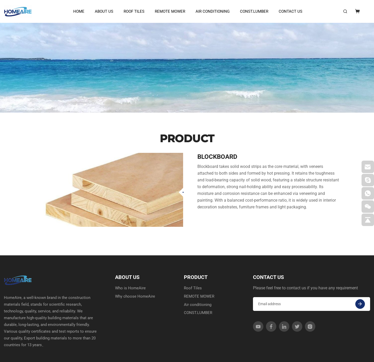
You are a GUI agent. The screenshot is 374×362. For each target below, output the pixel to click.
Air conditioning (211, 11)
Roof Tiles (132, 11)
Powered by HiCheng (119, 355)
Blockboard (217, 137)
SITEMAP (354, 355)
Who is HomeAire (130, 269)
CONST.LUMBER (253, 11)
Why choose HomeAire (135, 277)
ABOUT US (103, 11)
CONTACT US (289, 11)
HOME (77, 11)
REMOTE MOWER (168, 11)
